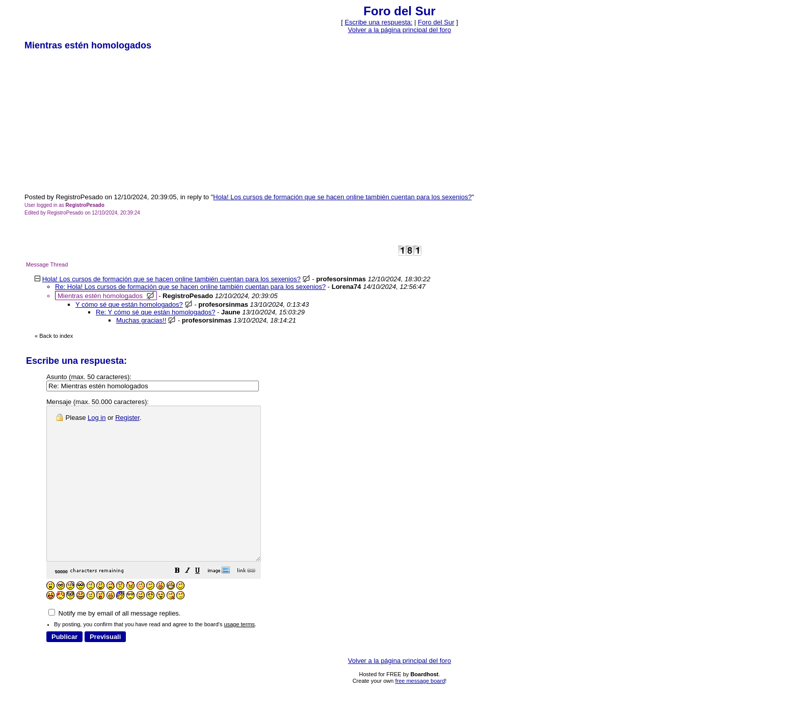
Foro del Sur (436, 22)
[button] (203, 602)
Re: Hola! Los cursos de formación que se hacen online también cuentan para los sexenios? (190, 286)
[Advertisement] (100, 121)
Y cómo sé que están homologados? (129, 304)
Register (127, 417)
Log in (96, 417)
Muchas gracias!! (141, 320)
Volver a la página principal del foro (399, 30)
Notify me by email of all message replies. (114, 644)
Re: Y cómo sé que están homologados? (155, 312)
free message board (420, 711)
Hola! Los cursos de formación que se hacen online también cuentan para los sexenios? (342, 197)
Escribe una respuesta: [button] (378, 22)
